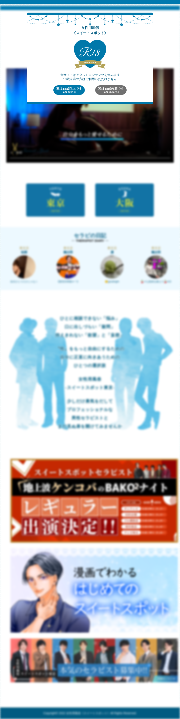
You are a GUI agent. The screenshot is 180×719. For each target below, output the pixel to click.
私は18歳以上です (69, 90)
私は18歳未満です (111, 90)
